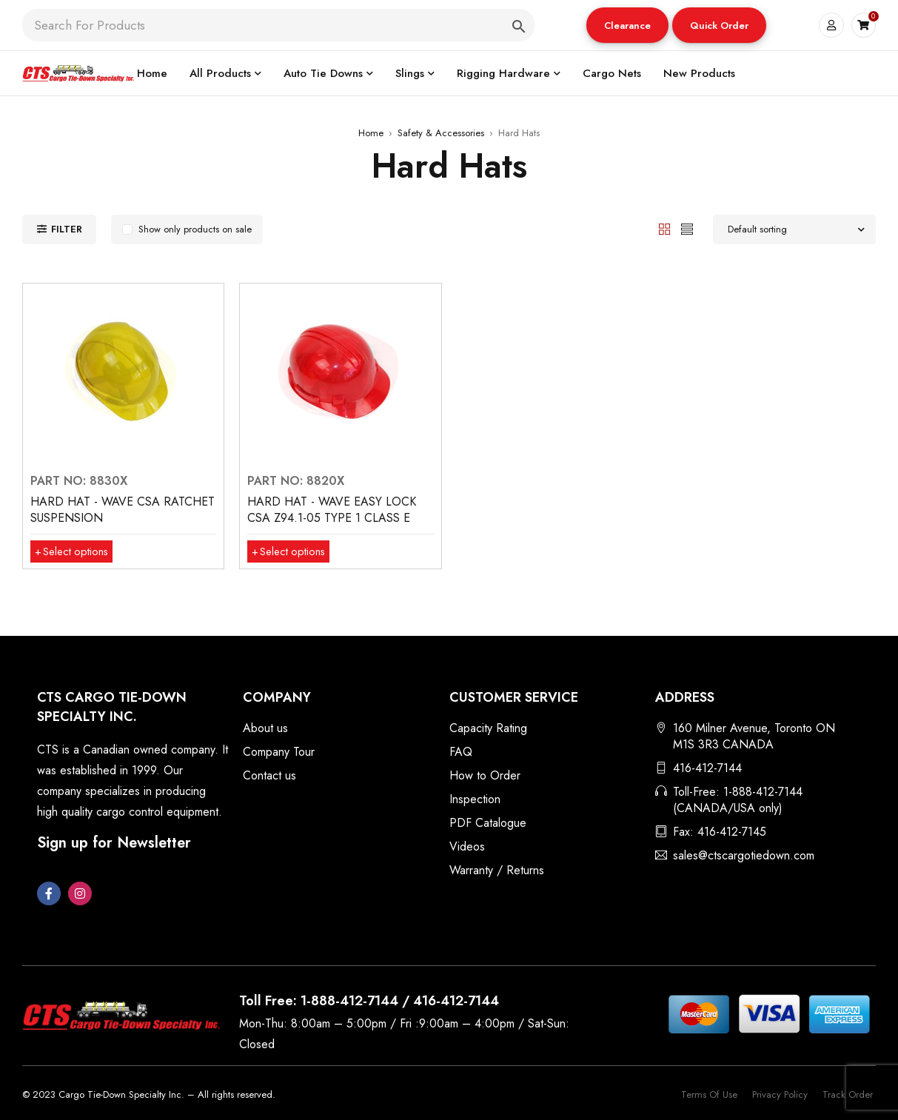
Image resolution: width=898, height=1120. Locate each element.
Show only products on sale (195, 229)
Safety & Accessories (441, 133)
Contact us (269, 775)
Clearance (627, 26)
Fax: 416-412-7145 (719, 831)
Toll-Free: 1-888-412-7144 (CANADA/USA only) (737, 799)
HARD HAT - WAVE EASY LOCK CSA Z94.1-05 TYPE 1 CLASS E (331, 509)
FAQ (460, 751)
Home (370, 133)
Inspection (474, 799)
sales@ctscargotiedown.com (743, 855)
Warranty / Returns (496, 870)
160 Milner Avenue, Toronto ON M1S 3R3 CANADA (754, 736)
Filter (66, 229)
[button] (627, 25)
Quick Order (719, 26)
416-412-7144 (707, 768)
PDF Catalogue (487, 822)
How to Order (484, 775)
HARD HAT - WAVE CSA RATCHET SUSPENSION (122, 509)
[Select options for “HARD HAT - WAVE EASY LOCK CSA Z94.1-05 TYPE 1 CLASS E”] (291, 551)
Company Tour (279, 751)
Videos (467, 846)
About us (265, 728)
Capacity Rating (488, 728)
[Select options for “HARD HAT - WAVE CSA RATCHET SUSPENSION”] (74, 551)
